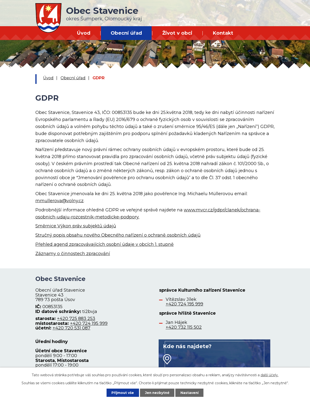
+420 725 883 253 (76, 318)
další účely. (270, 375)
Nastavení (190, 392)
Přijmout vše (122, 392)
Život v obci (177, 33)
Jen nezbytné (157, 392)
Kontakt (223, 33)
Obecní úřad (126, 33)
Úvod (83, 33)
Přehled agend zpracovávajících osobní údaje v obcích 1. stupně (104, 244)
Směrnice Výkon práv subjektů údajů (75, 226)
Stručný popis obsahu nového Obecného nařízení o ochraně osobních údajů (118, 235)
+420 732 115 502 (184, 327)
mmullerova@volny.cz (59, 200)
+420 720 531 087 (71, 328)
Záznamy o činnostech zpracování (72, 253)
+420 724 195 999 (89, 323)
